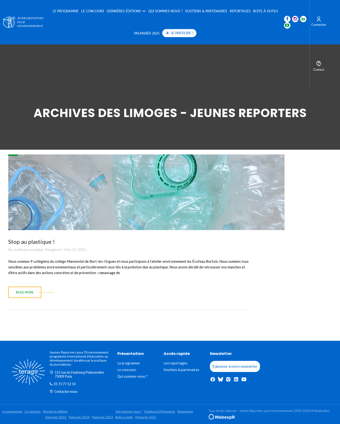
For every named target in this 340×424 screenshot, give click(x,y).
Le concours (92, 11)
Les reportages (175, 363)
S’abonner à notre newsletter (235, 366)
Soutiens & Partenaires (205, 11)
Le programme (65, 11)
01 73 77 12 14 (63, 384)
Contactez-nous (63, 391)
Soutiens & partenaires (181, 369)
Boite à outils (264, 11)
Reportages (239, 11)
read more (25, 292)
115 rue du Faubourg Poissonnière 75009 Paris (77, 374)
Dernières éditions (123, 11)
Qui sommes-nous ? (165, 11)
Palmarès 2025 (146, 33)
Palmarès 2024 (79, 417)
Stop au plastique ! (31, 241)
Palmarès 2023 (102, 417)
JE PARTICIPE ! (178, 33)
